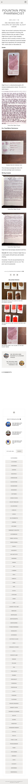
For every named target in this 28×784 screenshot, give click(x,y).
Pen (14, 667)
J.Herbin (14, 570)
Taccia (14, 735)
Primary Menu (1, 2)
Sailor (14, 715)
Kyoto (14, 590)
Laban (14, 598)
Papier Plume (14, 655)
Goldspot (14, 550)
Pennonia (14, 683)
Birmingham (14, 477)
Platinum (14, 699)
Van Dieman (14, 751)
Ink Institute (14, 554)
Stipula (14, 731)
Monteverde (14, 622)
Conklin (14, 510)
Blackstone (14, 481)
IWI (18, 20)
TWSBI (13, 747)
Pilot (14, 691)
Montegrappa (14, 618)
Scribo (14, 719)
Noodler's (14, 630)
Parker (14, 659)
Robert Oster (14, 707)
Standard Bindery (14, 727)
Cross (14, 514)
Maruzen (14, 610)
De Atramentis (14, 518)
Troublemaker (14, 743)
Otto (14, 651)
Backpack (14, 473)
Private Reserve (14, 703)
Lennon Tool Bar (14, 606)
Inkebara (14, 558)
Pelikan (14, 663)
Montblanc (14, 614)
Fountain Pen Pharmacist (14, 12)
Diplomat (14, 526)
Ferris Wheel (14, 542)
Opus (14, 643)
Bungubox (14, 489)
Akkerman (14, 465)
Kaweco (14, 578)
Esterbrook (14, 534)
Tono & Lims (14, 739)
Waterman (14, 767)
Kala (14, 574)
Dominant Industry (14, 530)
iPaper (14, 562)
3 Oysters (14, 461)
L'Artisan (14, 594)
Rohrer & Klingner (14, 711)
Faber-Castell (14, 538)
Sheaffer (14, 723)
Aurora (14, 469)
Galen (14, 546)
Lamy (14, 602)
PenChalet (14, 679)
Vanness (14, 755)
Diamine (14, 522)
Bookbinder (14, 485)
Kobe (14, 582)
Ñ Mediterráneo (14, 626)
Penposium (14, 687)
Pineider (14, 695)
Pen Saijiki (14, 671)
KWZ (14, 586)
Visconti (14, 763)
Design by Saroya (14, 782)
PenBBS (14, 675)
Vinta (14, 759)
